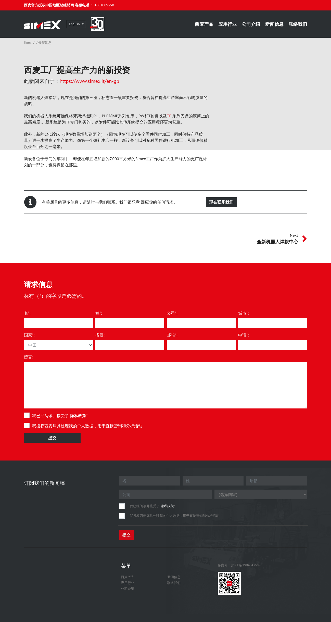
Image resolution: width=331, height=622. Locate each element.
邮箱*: (172, 335)
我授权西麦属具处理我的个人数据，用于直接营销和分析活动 (87, 425)
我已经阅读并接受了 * (60, 415)
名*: (27, 313)
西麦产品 (204, 24)
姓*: (98, 313)
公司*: (172, 313)
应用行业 (227, 24)
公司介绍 (251, 24)
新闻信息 (274, 24)
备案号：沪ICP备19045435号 (239, 565)
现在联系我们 (221, 202)
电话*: (243, 335)
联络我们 (298, 24)
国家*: (29, 335)
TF (169, 115)
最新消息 (45, 43)
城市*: (243, 313)
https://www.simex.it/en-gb (89, 81)
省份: (100, 335)
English (81, 24)
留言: (28, 356)
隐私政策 (78, 415)
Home (28, 43)
